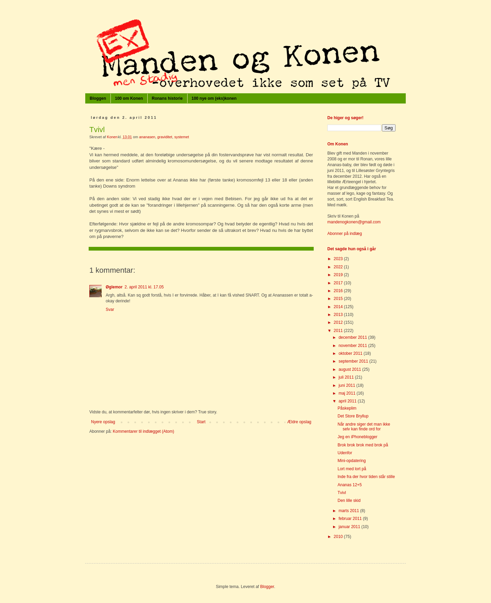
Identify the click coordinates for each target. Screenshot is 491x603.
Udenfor (345, 452)
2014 (339, 306)
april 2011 (348, 401)
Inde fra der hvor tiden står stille (366, 476)
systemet (181, 137)
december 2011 (353, 337)
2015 (339, 298)
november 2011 (353, 345)
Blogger (267, 586)
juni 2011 (347, 385)
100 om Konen (129, 98)
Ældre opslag (299, 421)
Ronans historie (167, 98)
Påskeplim (347, 408)
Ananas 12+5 (350, 484)
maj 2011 (348, 393)
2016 (339, 290)
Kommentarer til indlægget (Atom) (143, 431)
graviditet (164, 137)
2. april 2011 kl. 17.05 (144, 287)
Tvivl (342, 492)
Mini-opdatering (352, 460)
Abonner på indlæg (344, 233)
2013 (339, 314)
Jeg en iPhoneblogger (357, 436)
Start (201, 421)
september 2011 (354, 361)
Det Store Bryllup (353, 416)
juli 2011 (347, 377)
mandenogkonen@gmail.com (354, 222)
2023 (339, 258)
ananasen (147, 137)
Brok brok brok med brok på (363, 445)
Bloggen (98, 98)
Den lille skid (349, 500)
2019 (339, 274)
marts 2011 (349, 510)
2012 (339, 322)
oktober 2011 (351, 353)
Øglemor (114, 287)
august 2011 (350, 369)
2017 (339, 283)
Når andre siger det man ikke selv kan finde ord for (364, 426)
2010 (339, 536)
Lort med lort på (352, 468)
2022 (339, 267)
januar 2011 (350, 526)
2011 (339, 330)
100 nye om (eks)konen (214, 98)
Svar (110, 309)
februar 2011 (351, 518)
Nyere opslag (103, 421)
